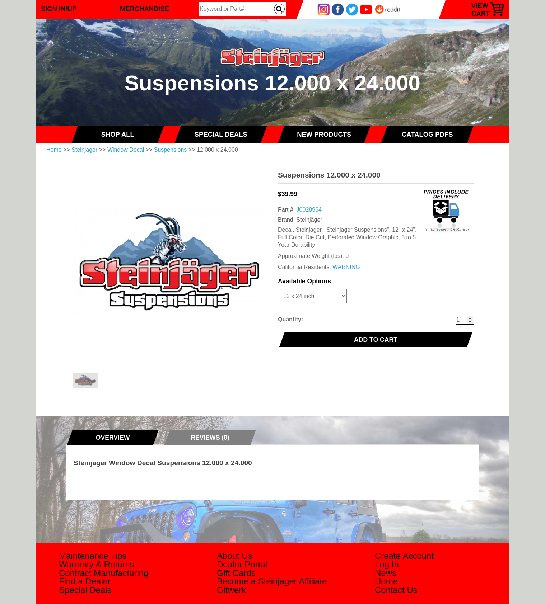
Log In (387, 564)
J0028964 (309, 210)
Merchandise (144, 9)
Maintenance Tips (92, 556)
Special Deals (85, 590)
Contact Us (396, 590)
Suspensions (170, 150)
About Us (234, 556)
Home (54, 150)
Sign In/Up (58, 9)
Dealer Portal (242, 564)
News (385, 573)
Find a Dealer (85, 581)
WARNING (346, 267)
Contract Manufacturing (103, 573)
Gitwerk (231, 590)
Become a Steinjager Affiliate (272, 581)
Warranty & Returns (96, 564)
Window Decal (125, 150)
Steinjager (84, 150)
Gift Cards (236, 573)
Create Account (404, 556)
